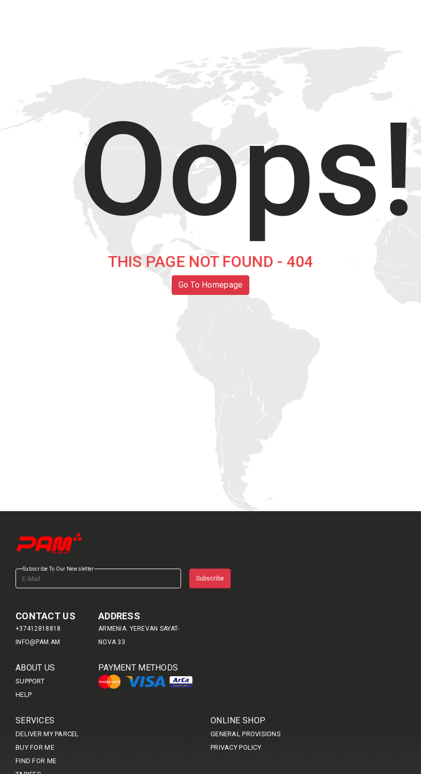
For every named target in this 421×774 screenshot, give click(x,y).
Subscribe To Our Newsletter (58, 569)
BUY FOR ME (35, 747)
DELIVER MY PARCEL (47, 734)
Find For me (36, 761)
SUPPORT (30, 681)
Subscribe (210, 578)
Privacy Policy (235, 747)
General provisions (245, 734)
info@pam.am (38, 642)
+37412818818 (38, 628)
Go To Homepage (210, 285)
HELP (24, 694)
